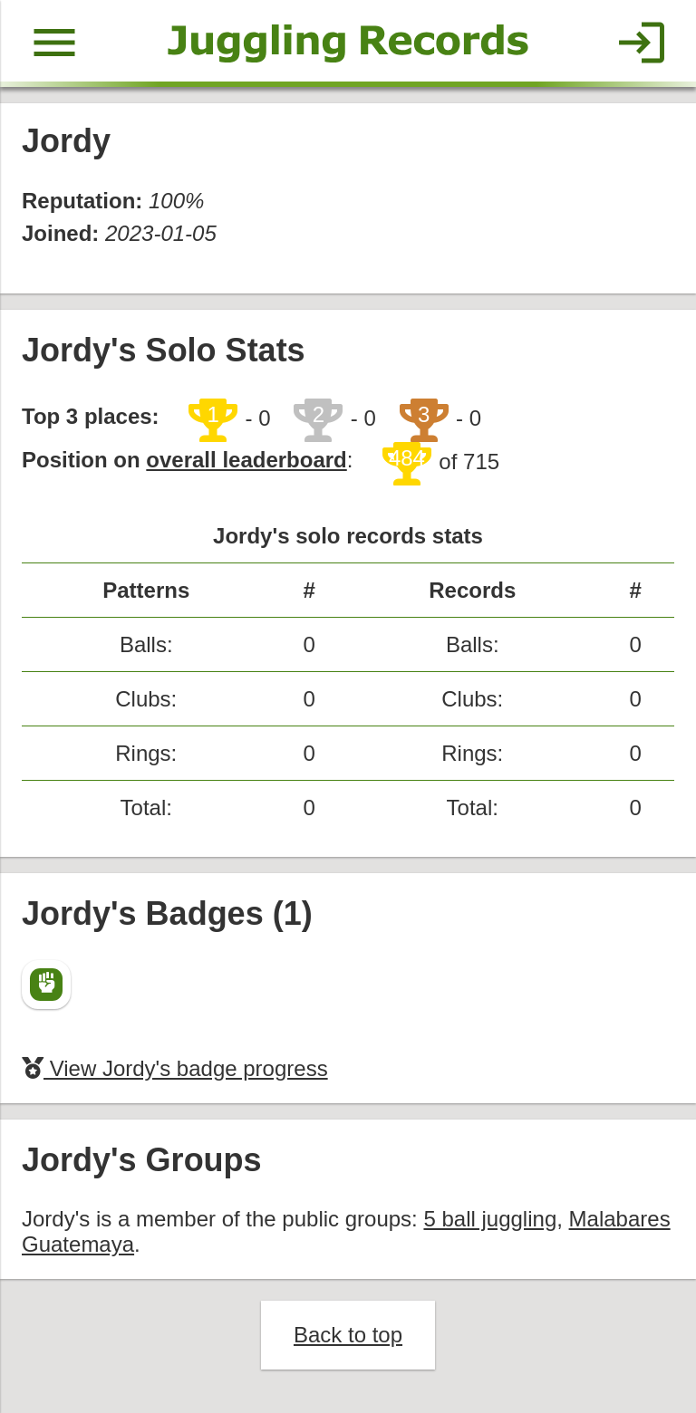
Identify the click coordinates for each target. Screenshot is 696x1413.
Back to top (348, 1334)
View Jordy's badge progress (175, 1068)
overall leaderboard (246, 459)
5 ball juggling (489, 1218)
